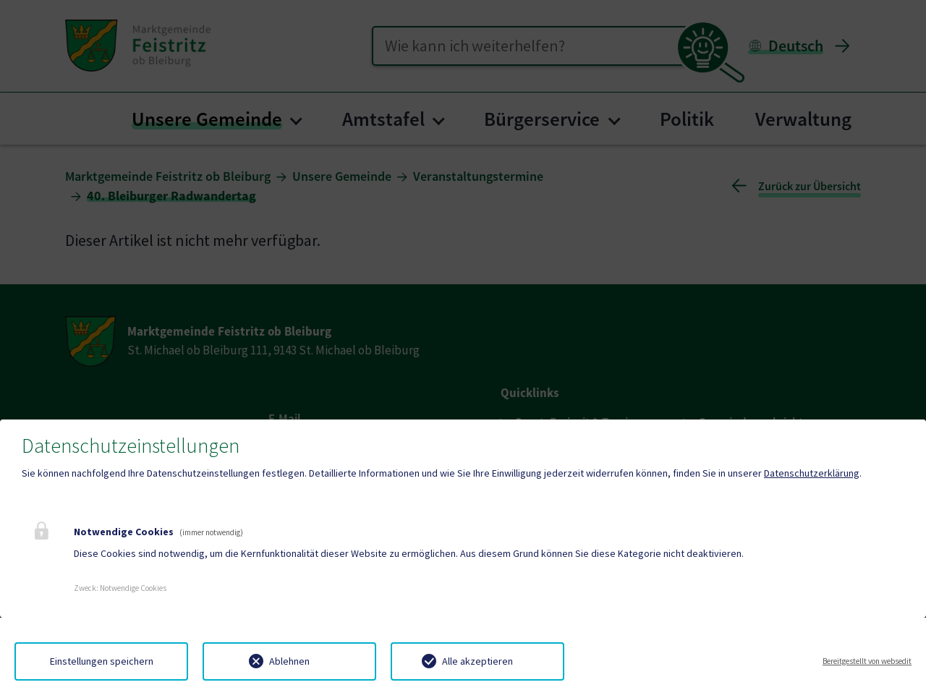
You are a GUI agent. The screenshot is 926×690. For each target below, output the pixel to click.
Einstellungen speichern (101, 661)
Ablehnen (289, 661)
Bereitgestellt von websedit (867, 661)
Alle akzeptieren (477, 661)
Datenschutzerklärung (811, 473)
